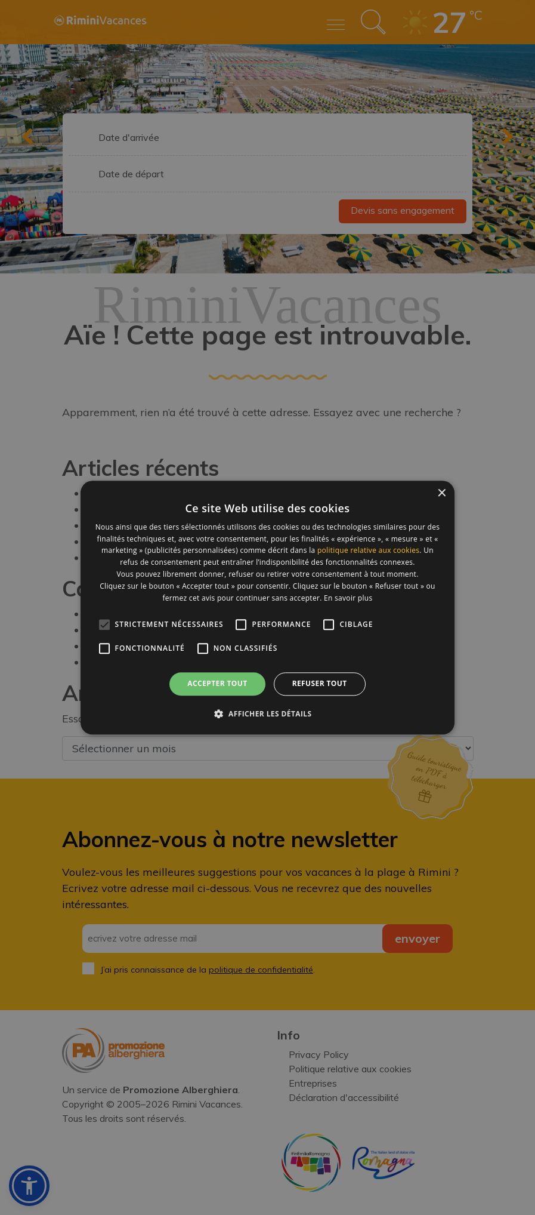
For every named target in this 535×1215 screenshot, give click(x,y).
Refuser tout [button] (319, 684)
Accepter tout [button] (217, 684)
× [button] (441, 493)
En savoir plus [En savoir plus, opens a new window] (348, 598)
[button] (268, 713)
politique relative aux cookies (368, 551)
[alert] (267, 607)
